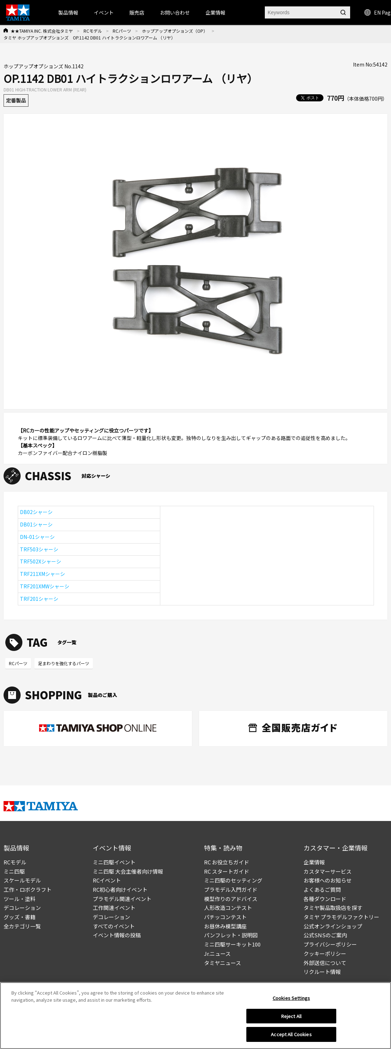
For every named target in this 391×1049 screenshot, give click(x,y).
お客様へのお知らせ (328, 880)
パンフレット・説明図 (231, 935)
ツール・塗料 (20, 898)
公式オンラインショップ (333, 926)
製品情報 (68, 12)
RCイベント (107, 880)
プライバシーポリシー (330, 944)
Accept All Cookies (291, 1034)
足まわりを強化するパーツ (63, 663)
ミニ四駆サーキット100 (232, 944)
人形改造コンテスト (228, 907)
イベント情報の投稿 (117, 935)
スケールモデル (22, 880)
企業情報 (314, 862)
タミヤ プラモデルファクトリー (341, 917)
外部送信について (325, 962)
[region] (195, 1015)
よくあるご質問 (322, 889)
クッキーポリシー (325, 953)
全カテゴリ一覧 (22, 926)
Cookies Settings (291, 998)
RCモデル (93, 31)
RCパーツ (122, 31)
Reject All (291, 1016)
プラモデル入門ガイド (230, 889)
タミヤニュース (222, 962)
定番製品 (16, 100)
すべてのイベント (114, 926)
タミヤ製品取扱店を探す (333, 907)
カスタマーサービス (328, 871)
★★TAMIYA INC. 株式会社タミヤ (42, 31)
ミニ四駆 (14, 871)
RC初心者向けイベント (120, 889)
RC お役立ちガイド (226, 862)
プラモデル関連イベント (122, 898)
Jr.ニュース (217, 953)
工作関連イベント (114, 907)
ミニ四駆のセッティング (233, 880)
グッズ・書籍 (20, 917)
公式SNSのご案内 (325, 935)
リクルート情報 (322, 971)
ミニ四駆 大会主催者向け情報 (128, 871)
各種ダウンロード (325, 898)
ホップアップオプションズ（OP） (175, 31)
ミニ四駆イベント (114, 862)
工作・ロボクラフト (28, 889)
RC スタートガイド (226, 871)
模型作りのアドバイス (230, 898)
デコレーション (22, 907)
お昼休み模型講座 (225, 926)
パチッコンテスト (225, 917)
